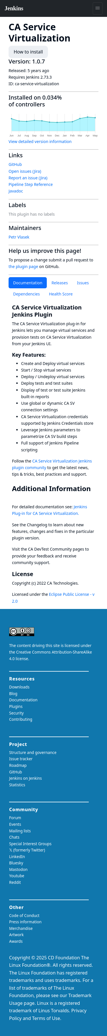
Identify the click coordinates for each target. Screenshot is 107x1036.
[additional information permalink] (16, 497)
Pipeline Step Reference (31, 184)
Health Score (60, 294)
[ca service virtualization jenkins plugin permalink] (55, 314)
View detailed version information (40, 141)
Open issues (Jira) (25, 171)
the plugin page (23, 266)
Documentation (27, 282)
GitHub (15, 164)
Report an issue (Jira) (28, 177)
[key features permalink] (49, 355)
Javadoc (16, 191)
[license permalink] (36, 573)
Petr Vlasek (19, 237)
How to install (28, 52)
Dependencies (26, 294)
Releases (59, 282)
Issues (83, 282)
